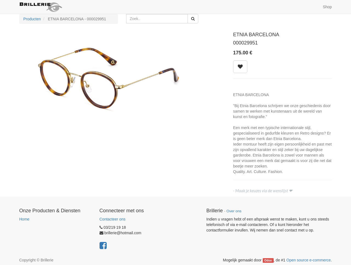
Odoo (268, 260)
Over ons (234, 211)
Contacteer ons (113, 219)
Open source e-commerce (308, 260)
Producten (32, 19)
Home (24, 219)
